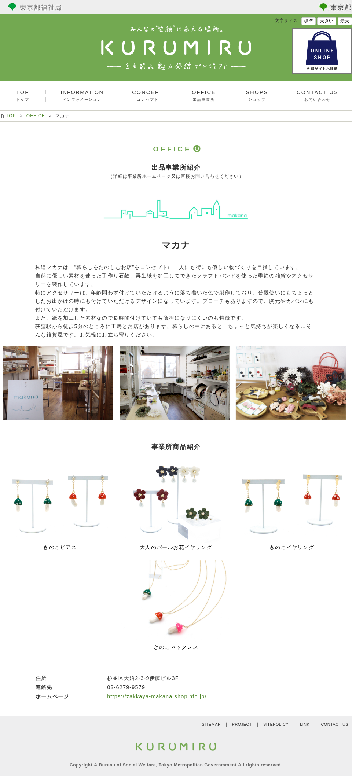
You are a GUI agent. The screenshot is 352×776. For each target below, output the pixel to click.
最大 (344, 20)
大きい (327, 20)
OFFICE (35, 115)
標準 (308, 20)
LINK (304, 724)
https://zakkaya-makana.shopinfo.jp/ (157, 696)
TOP (11, 115)
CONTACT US (334, 724)
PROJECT (242, 724)
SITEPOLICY (276, 724)
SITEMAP (211, 724)
